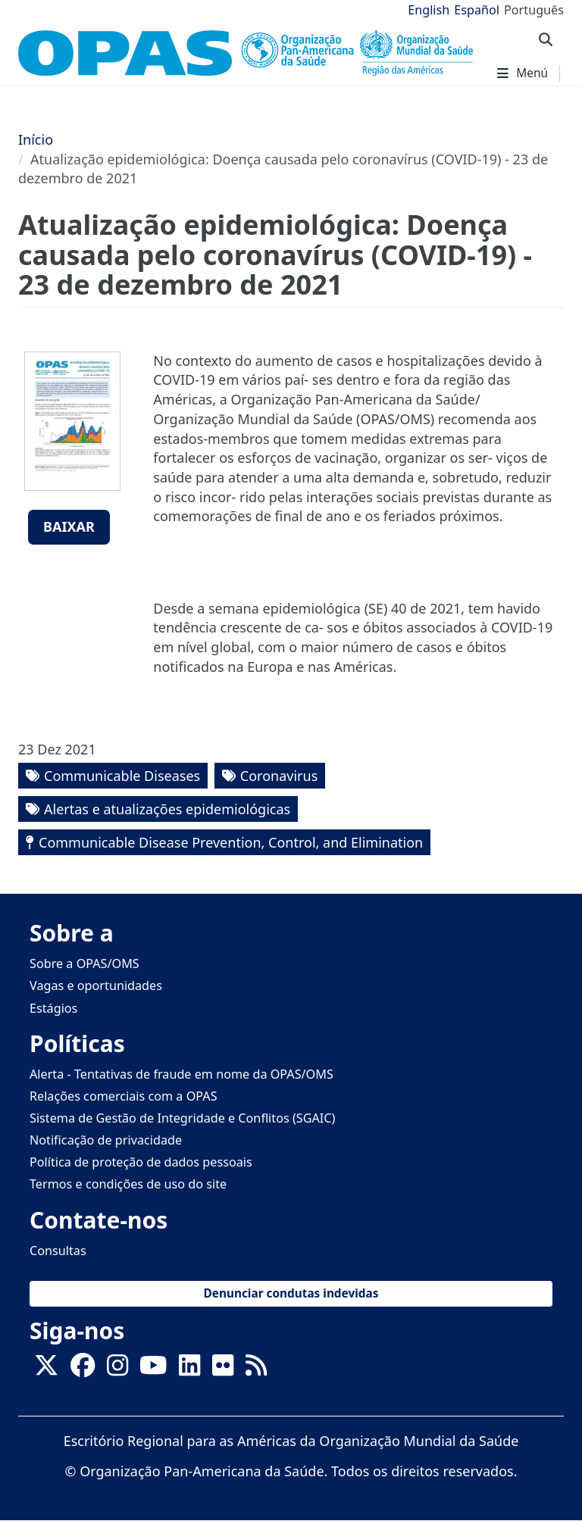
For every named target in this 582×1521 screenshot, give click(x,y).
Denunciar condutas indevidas (291, 1293)
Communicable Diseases (122, 776)
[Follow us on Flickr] (222, 1369)
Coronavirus (279, 776)
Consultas (58, 1250)
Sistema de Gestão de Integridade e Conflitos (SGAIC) (182, 1118)
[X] (46, 1369)
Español (476, 10)
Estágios (53, 1008)
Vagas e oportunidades (96, 985)
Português (534, 10)
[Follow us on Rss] (256, 1369)
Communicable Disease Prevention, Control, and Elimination (231, 842)
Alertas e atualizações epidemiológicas (167, 809)
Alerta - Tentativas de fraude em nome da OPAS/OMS (181, 1074)
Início (35, 139)
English (428, 10)
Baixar (69, 526)
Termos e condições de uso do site (128, 1184)
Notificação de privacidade (106, 1140)
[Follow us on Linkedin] (189, 1369)
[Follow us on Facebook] (82, 1369)
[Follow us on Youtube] (153, 1369)
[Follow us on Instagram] (117, 1369)
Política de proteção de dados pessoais (141, 1162)
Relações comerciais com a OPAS (123, 1096)
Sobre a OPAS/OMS (84, 963)
